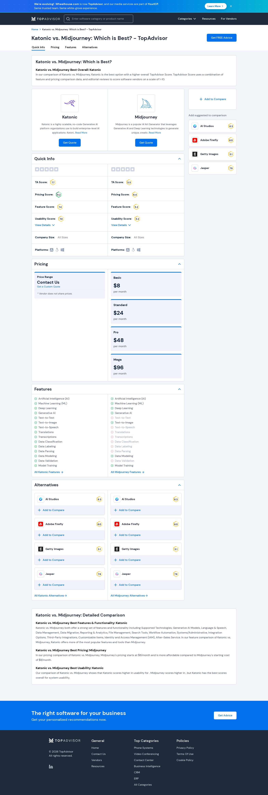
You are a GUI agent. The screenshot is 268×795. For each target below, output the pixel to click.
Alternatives (89, 47)
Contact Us (98, 754)
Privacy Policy (185, 748)
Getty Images (54, 549)
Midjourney (146, 117)
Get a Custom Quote (48, 286)
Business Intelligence (147, 766)
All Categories (143, 784)
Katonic (69, 117)
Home (95, 748)
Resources (97, 766)
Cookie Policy (185, 760)
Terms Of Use (185, 754)
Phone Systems (143, 748)
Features (70, 47)
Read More (81, 132)
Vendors (96, 760)
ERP (136, 778)
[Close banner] (231, 6)
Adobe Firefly (54, 524)
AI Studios (52, 499)
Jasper (49, 574)
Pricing (55, 47)
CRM (137, 772)
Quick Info (38, 47)
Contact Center (144, 760)
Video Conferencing (146, 754)
